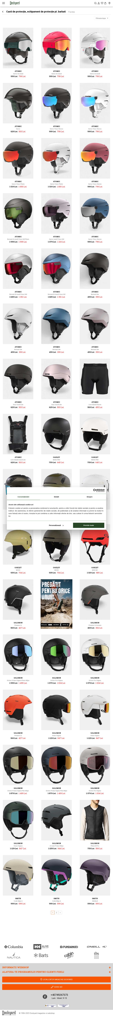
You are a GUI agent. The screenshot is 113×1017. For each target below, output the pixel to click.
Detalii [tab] (56, 497)
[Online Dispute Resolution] (63, 1005)
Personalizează (56, 525)
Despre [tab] (89, 497)
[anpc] (50, 1005)
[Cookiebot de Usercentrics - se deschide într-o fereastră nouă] (95, 490)
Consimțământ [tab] (23, 497)
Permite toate (88, 525)
